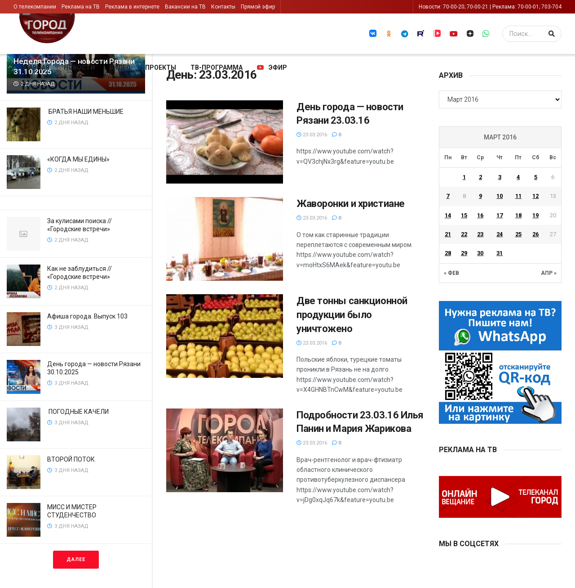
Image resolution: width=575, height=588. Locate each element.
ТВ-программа (216, 67)
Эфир (272, 67)
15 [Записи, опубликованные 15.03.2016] (464, 215)
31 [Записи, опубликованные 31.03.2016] (499, 253)
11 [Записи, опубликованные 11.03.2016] (518, 196)
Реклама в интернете (132, 7)
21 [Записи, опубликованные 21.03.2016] (448, 234)
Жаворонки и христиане (350, 203)
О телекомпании (34, 7)
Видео (120, 67)
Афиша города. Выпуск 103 (87, 316)
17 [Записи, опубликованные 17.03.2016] (499, 215)
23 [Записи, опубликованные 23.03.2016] (480, 234)
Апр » (549, 273)
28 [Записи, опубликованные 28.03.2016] (448, 253)
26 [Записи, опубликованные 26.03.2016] (535, 234)
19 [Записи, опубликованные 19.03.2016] (535, 215)
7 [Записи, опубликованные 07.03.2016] (447, 196)
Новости (79, 67)
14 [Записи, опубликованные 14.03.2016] (448, 215)
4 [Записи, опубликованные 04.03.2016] (518, 177)
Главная (35, 67)
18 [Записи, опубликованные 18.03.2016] (518, 215)
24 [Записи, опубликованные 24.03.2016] (499, 234)
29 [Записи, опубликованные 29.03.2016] (464, 253)
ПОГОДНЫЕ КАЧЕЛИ (78, 411)
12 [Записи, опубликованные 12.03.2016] (535, 196)
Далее (75, 559)
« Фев (451, 273)
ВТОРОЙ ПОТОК (71, 459)
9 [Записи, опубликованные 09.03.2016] (480, 196)
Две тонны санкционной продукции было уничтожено (351, 314)
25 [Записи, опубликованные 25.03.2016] (518, 234)
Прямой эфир (258, 7)
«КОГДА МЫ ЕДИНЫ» (79, 159)
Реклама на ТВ (81, 7)
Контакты (223, 7)
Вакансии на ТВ (185, 7)
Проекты (160, 67)
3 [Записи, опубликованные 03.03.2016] (499, 177)
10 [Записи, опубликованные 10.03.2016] (499, 196)
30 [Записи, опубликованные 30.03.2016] (480, 253)
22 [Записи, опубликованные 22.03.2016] (464, 234)
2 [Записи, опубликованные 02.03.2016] (480, 177)
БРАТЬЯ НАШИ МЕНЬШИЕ (86, 111)
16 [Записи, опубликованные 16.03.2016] (480, 215)
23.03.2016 (311, 135)
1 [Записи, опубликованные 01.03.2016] (464, 177)
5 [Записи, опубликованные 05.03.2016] (535, 177)
